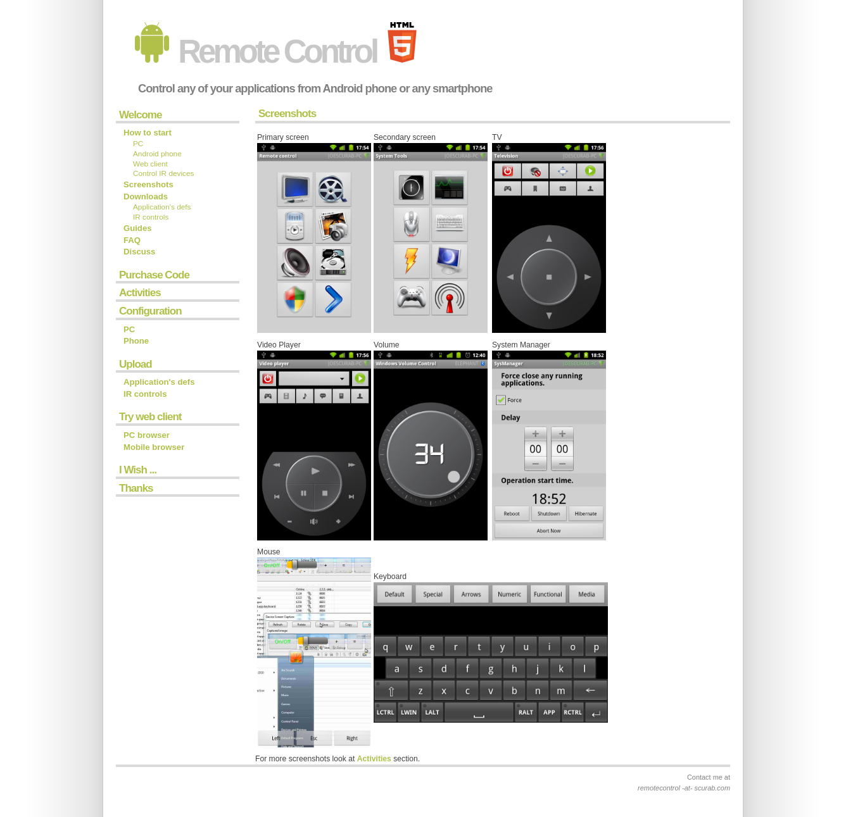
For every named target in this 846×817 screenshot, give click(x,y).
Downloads (145, 196)
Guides (137, 228)
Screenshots (148, 184)
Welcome (140, 115)
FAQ (132, 240)
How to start (147, 132)
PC (138, 143)
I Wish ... (137, 470)
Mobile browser (153, 447)
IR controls (150, 217)
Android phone (157, 153)
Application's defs (162, 207)
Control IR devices (163, 173)
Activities (140, 293)
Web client (150, 163)
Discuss (139, 251)
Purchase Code (154, 275)
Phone (136, 341)
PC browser (146, 435)
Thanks (136, 488)
